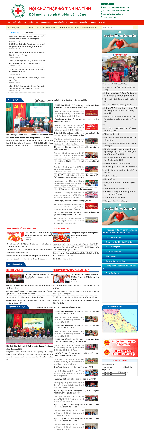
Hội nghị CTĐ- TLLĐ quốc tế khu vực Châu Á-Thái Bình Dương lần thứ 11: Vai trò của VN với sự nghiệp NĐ (120, 110)
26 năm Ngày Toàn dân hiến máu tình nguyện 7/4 (72, 201)
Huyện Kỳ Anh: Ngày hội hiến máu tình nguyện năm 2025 (75, 379)
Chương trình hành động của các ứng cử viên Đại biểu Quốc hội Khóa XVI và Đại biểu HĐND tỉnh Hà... (76, 254)
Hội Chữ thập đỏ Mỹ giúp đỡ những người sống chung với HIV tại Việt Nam (76, 286)
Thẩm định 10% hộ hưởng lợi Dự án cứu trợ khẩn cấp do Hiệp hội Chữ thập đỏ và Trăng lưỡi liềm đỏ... (76, 134)
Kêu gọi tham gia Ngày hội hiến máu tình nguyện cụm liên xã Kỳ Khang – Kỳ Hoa (76, 120)
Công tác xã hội (67, 100)
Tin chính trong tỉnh (61, 228)
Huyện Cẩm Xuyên (41, 307)
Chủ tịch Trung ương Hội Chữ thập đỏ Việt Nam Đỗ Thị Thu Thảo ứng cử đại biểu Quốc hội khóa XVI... (29, 245)
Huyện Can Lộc (54, 307)
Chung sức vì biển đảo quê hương (115, 201)
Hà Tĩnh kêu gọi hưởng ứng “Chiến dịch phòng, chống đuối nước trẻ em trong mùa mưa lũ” (29, 301)
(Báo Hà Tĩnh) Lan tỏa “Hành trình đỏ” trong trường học (74, 189)
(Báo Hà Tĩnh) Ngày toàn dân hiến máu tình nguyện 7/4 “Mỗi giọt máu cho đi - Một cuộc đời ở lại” (76, 176)
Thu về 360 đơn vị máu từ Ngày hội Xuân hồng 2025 (73, 367)
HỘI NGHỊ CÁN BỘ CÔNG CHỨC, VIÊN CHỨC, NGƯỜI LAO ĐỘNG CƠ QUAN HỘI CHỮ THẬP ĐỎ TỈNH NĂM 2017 (29, 292)
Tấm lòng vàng (111, 256)
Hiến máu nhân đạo (42, 102)
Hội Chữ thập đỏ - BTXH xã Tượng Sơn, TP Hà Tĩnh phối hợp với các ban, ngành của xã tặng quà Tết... (76, 405)
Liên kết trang (120, 361)
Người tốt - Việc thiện (113, 237)
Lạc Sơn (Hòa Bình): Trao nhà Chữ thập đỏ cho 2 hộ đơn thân (27, 259)
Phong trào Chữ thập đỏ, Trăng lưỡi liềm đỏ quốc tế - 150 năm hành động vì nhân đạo (76, 301)
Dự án (106, 125)
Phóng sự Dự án (109, 179)
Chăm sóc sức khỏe (80, 100)
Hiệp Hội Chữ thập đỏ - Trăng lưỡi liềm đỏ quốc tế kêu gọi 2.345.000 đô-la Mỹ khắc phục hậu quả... (76, 292)
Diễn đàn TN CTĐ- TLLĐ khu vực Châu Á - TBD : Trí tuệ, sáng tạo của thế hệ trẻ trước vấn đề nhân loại (120, 119)
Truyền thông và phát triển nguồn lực (47, 100)
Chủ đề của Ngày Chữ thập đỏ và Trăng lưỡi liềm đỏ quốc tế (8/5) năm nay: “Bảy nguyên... (85, 276)
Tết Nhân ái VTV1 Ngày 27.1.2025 (115, 84)
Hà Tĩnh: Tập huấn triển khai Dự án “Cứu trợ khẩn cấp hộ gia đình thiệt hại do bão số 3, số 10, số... (76, 213)
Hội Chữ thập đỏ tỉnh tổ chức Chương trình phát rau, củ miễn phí (28, 256)
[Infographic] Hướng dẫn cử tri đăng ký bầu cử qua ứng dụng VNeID (75, 244)
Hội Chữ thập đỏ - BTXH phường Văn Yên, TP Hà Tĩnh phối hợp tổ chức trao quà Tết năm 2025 (76, 391)
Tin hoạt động (13, 100)
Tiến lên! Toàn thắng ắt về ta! (62, 259)
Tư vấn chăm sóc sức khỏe (115, 261)
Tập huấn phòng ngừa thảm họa (114, 198)
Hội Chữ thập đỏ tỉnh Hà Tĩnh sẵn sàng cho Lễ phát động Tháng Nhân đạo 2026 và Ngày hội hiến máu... (76, 106)
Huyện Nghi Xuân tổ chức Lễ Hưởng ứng (117, 163)
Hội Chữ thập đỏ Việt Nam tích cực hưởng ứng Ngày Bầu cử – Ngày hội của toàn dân (39, 235)
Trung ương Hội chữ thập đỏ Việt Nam (21, 228)
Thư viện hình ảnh (15, 264)
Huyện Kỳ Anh (76, 307)
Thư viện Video (121, 55)
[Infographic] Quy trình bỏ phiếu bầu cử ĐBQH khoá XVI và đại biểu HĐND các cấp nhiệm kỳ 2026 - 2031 (76, 248)
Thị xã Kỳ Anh (65, 307)
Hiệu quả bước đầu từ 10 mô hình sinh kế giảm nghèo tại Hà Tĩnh (76, 162)
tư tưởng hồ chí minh (111, 176)
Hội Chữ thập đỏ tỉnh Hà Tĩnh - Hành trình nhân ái (120, 167)
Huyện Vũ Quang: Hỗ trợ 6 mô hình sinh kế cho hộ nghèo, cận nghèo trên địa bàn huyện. (76, 354)
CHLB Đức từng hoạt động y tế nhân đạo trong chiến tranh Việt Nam (75, 297)
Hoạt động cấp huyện (16, 307)
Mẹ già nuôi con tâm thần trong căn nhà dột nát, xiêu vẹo (25, 297)
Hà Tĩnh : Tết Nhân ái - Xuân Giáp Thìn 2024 (118, 105)
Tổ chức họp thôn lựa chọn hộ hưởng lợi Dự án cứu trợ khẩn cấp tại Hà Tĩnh (76, 148)
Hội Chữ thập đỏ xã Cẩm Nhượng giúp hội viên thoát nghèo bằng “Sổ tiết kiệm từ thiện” (29, 286)
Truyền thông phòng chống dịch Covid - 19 (118, 188)
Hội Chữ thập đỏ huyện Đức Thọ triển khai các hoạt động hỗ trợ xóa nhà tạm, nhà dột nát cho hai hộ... (76, 340)
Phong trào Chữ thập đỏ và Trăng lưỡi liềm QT (71, 270)
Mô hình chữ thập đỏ (14, 270)
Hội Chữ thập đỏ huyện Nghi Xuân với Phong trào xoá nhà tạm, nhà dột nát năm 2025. (76, 312)
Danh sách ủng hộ (112, 273)
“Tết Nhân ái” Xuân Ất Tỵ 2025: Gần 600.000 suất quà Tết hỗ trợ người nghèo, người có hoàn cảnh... (29, 251)
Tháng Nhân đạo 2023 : (112, 134)
